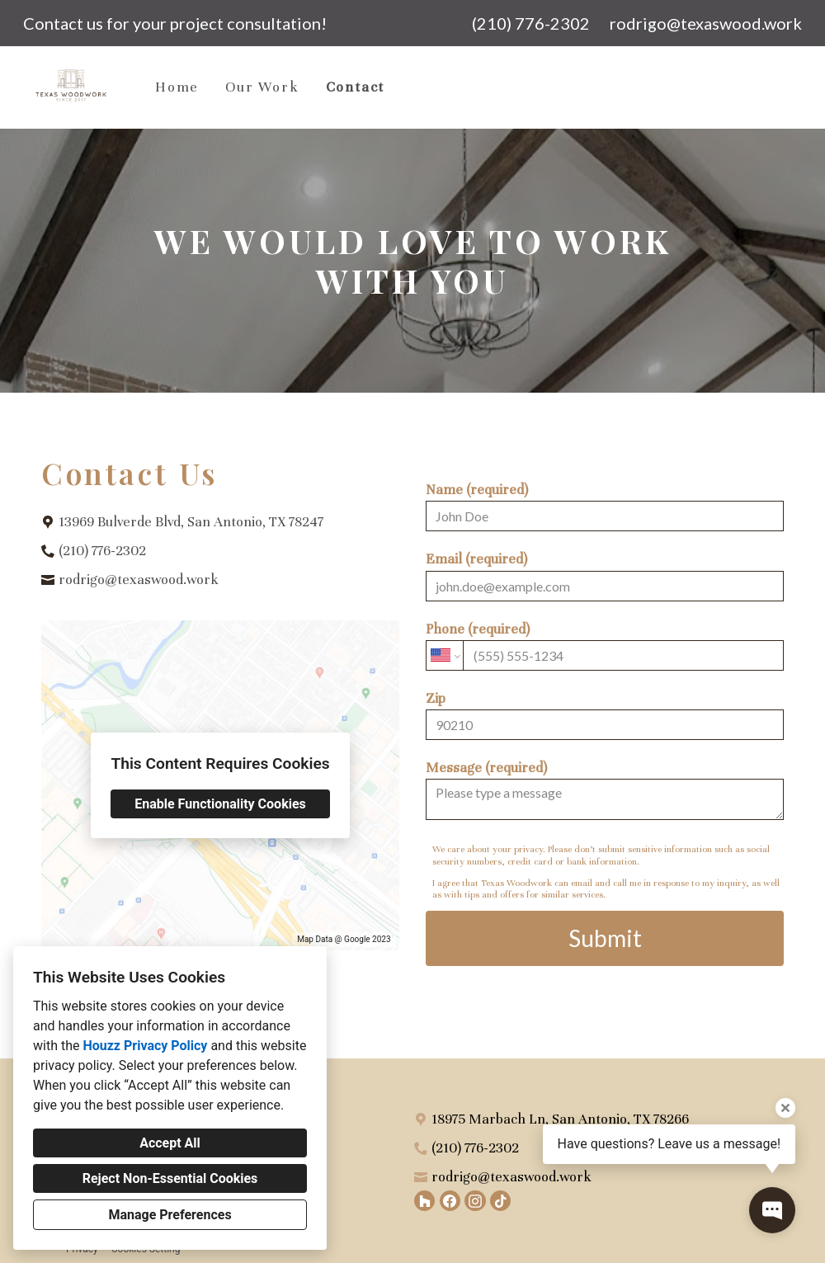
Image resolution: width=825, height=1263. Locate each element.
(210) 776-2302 (531, 23)
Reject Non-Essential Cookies (170, 1178)
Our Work (262, 87)
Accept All (169, 1143)
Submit (605, 938)
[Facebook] (450, 1200)
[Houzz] (424, 1200)
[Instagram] (474, 1200)
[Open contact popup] (772, 1210)
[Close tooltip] (785, 1108)
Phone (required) (605, 645)
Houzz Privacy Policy (144, 1045)
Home (177, 87)
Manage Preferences (169, 1215)
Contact (355, 87)
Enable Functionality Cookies (220, 804)
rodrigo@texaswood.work (706, 23)
